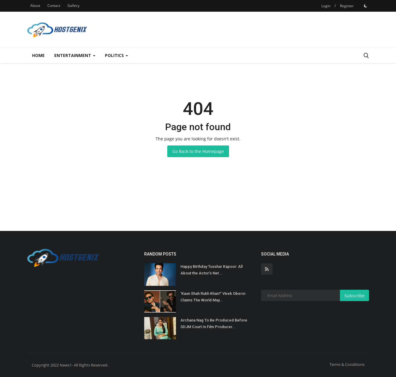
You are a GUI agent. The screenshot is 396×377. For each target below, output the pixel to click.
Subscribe (354, 295)
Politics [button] (116, 55)
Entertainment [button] (74, 55)
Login (325, 5)
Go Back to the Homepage (198, 151)
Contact (53, 5)
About (35, 5)
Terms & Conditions (347, 364)
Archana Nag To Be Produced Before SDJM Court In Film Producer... (213, 323)
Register (347, 5)
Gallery (73, 5)
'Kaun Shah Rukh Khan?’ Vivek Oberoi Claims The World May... (212, 296)
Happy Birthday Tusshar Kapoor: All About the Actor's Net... (211, 269)
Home (38, 55)
